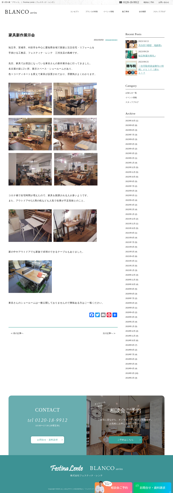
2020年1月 (129, 326)
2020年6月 (129, 303)
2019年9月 (129, 345)
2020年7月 (129, 298)
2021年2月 (129, 266)
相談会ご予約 (149, 2)
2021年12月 (130, 219)
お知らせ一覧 (131, 93)
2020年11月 (130, 280)
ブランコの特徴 (91, 12)
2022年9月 (129, 181)
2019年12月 (130, 331)
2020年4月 (129, 312)
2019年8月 (129, 350)
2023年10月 (130, 121)
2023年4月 (129, 149)
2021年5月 (129, 252)
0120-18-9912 (131, 2)
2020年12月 (130, 275)
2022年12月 (130, 167)
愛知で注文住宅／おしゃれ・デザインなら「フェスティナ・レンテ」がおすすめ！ (21, 12)
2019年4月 (129, 368)
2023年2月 (129, 158)
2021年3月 (129, 261)
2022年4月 (129, 200)
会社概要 (142, 12)
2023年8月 (129, 130)
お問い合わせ (164, 2)
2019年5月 (129, 364)
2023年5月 (129, 144)
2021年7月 (129, 242)
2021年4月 (129, 256)
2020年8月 (129, 294)
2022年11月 (130, 172)
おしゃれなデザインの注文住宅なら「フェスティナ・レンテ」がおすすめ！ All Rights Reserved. (93, 489)
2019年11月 (130, 336)
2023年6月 (129, 139)
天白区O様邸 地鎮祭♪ (150, 45)
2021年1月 (129, 270)
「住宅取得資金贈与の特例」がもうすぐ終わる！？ (151, 69)
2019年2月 (129, 378)
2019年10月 (130, 340)
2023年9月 (129, 125)
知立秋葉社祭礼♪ (147, 56)
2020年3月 (129, 317)
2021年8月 (129, 238)
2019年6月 (129, 359)
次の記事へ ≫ (109, 333)
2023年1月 (129, 163)
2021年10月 (130, 228)
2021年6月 (129, 247)
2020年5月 (129, 308)
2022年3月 (129, 205)
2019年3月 (129, 373)
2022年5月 (129, 195)
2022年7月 (129, 186)
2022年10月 (130, 177)
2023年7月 (129, 135)
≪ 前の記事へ (17, 333)
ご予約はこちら (125, 439)
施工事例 (125, 12)
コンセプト (74, 12)
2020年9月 (129, 289)
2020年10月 (130, 284)
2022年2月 (129, 209)
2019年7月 (129, 354)
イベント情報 (108, 12)
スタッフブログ (159, 12)
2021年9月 (129, 233)
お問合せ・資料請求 (47, 439)
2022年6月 (129, 191)
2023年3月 (129, 153)
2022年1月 (129, 214)
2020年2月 (129, 322)
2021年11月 (130, 224)
